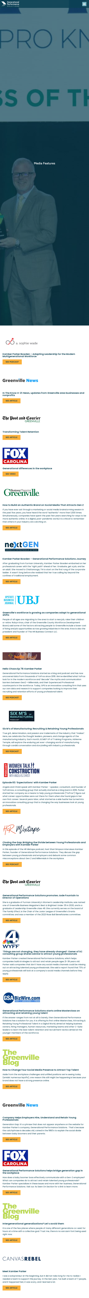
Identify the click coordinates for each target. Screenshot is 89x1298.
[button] (84, 4)
